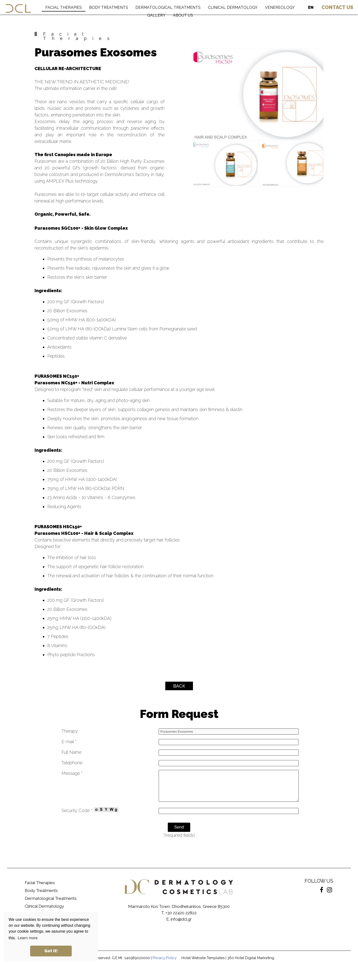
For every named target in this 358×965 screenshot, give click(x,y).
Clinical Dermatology (44, 906)
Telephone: (72, 762)
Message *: (72, 773)
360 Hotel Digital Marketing (250, 958)
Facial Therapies (40, 882)
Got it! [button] (51, 951)
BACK (179, 686)
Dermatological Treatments (51, 898)
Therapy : (70, 731)
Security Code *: (90, 810)
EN (310, 7)
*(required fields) (179, 835)
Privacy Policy (165, 958)
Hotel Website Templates (203, 958)
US (337, 7)
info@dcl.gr (181, 919)
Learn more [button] (28, 938)
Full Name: (71, 752)
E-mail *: (69, 741)
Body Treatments (41, 890)
